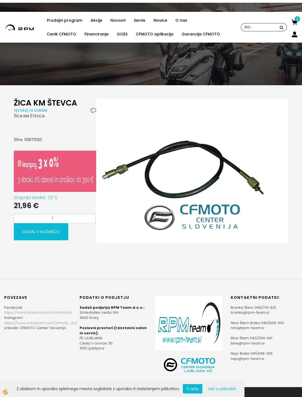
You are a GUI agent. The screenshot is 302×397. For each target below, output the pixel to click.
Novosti (118, 20)
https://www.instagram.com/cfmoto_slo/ (41, 323)
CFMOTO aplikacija (154, 34)
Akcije (96, 20)
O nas (181, 20)
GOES (122, 34)
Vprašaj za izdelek (30, 110)
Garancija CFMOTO (201, 34)
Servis (139, 20)
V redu (192, 389)
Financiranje (96, 34)
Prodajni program (64, 20)
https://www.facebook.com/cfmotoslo (38, 312)
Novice (160, 20)
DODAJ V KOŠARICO (41, 232)
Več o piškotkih (222, 389)
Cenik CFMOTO (61, 34)
